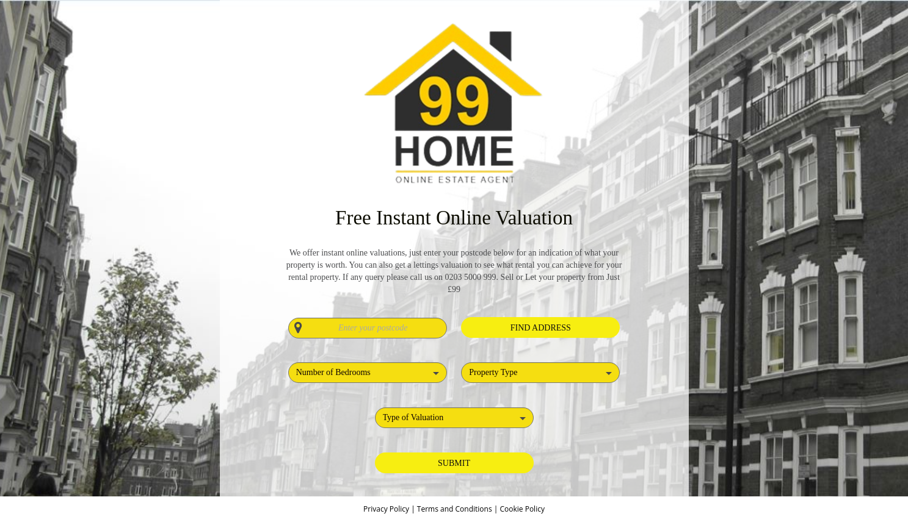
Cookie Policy (521, 509)
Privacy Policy (387, 509)
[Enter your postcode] (367, 328)
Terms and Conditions (454, 509)
